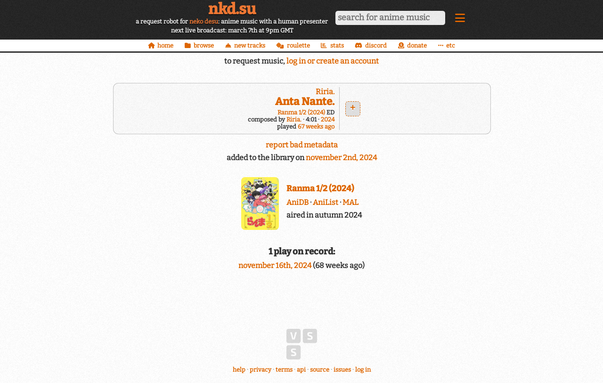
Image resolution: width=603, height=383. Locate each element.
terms (284, 369)
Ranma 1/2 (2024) (301, 112)
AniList (325, 202)
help (239, 369)
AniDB (297, 202)
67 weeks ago (316, 126)
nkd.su (232, 9)
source (319, 369)
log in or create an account (332, 61)
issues (342, 369)
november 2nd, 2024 (341, 157)
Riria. (325, 91)
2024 (327, 119)
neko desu (203, 21)
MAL (350, 202)
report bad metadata (302, 144)
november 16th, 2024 (275, 265)
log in (363, 369)
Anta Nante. (304, 101)
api (301, 369)
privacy (260, 369)
